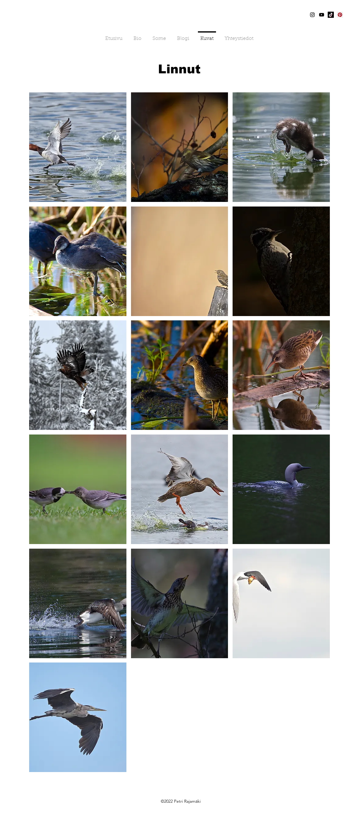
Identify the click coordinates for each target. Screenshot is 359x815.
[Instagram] (312, 15)
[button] (77, 147)
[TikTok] (331, 15)
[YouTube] (321, 15)
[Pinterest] (340, 15)
